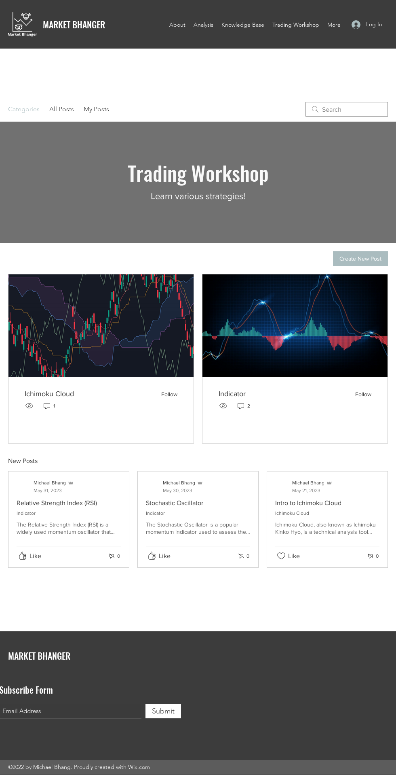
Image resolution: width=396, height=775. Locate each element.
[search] (346, 109)
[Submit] (163, 711)
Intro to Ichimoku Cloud (308, 502)
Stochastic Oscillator (174, 502)
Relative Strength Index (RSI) (57, 502)
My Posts (96, 109)
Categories (24, 109)
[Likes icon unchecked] (281, 556)
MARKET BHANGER (74, 24)
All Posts (61, 109)
